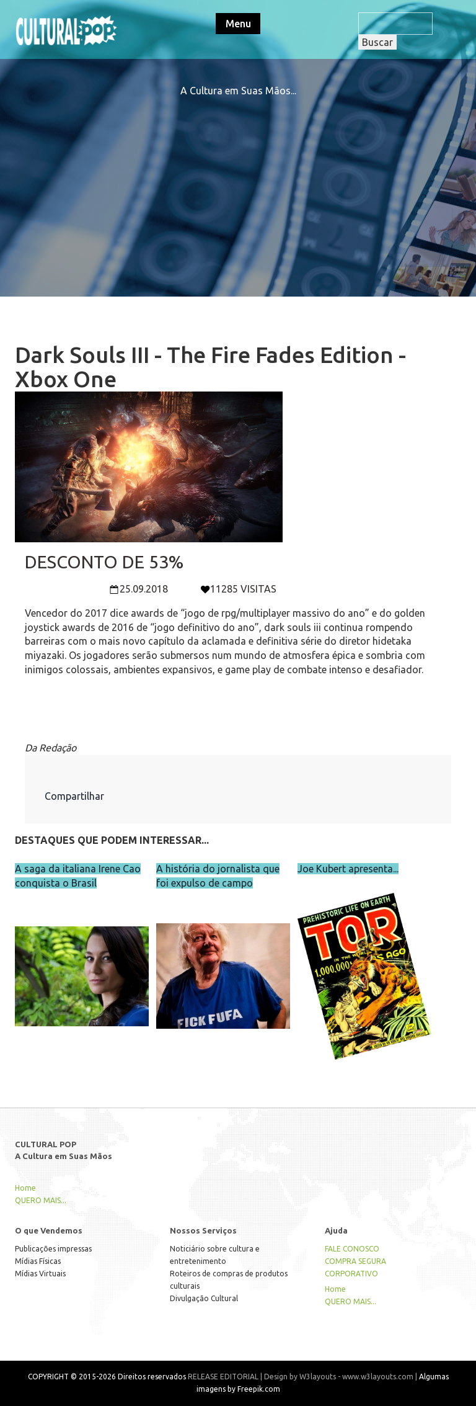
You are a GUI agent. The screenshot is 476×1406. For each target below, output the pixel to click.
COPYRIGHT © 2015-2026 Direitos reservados (107, 1376)
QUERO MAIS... (40, 1200)
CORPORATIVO (351, 1273)
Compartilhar (74, 796)
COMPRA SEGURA (355, 1261)
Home (25, 1188)
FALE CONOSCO (352, 1249)
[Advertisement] (238, 185)
